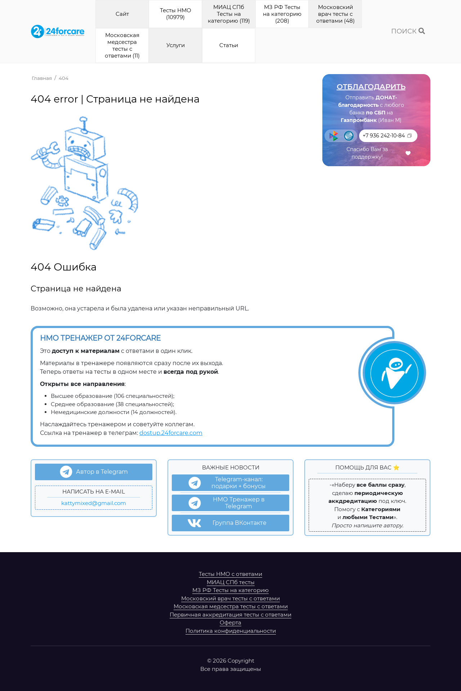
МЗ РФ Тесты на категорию (230, 590)
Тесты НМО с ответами (230, 573)
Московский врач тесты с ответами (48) (335, 14)
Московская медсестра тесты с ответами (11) (122, 45)
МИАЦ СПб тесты (231, 582)
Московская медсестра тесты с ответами (231, 606)
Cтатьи (228, 45)
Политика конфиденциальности (230, 630)
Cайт (122, 13)
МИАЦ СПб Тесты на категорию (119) (229, 14)
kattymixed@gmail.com (93, 503)
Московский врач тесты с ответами (230, 598)
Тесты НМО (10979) (175, 14)
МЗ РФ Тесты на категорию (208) (282, 14)
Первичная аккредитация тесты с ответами (230, 614)
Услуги (175, 45)
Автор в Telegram (94, 471)
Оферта (230, 622)
